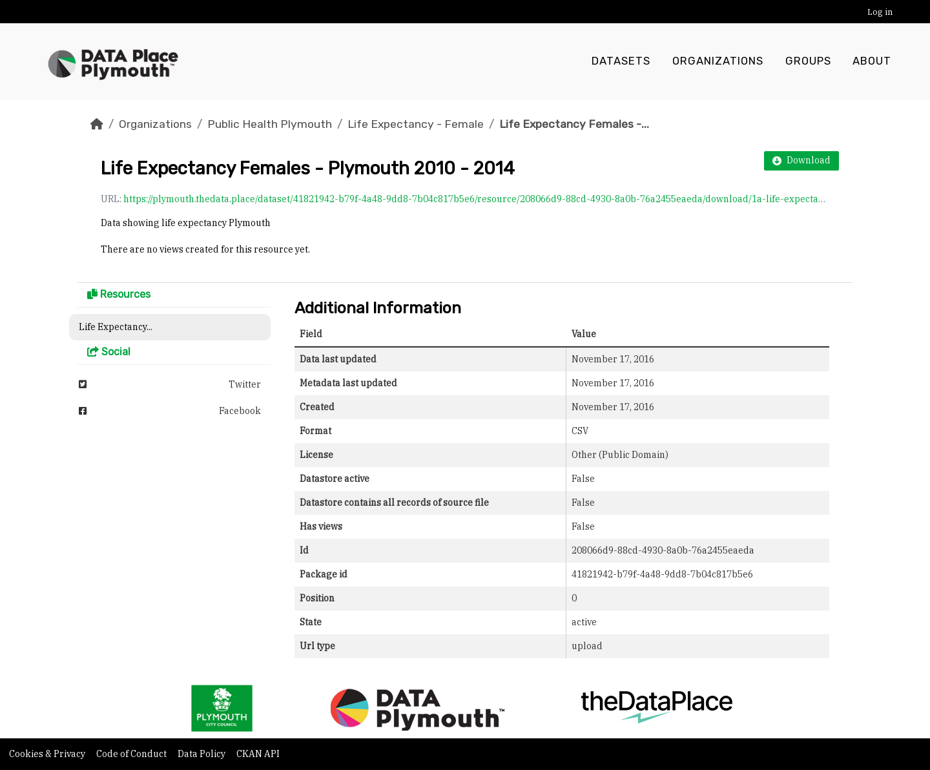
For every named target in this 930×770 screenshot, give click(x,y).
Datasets (621, 61)
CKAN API (258, 754)
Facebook (170, 411)
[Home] (96, 124)
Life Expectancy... (115, 327)
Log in (880, 11)
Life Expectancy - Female (415, 124)
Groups (808, 61)
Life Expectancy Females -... (574, 124)
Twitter (170, 384)
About (871, 61)
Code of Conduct (132, 754)
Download (801, 160)
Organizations (717, 61)
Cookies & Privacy (48, 754)
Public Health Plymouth (269, 124)
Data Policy (202, 754)
